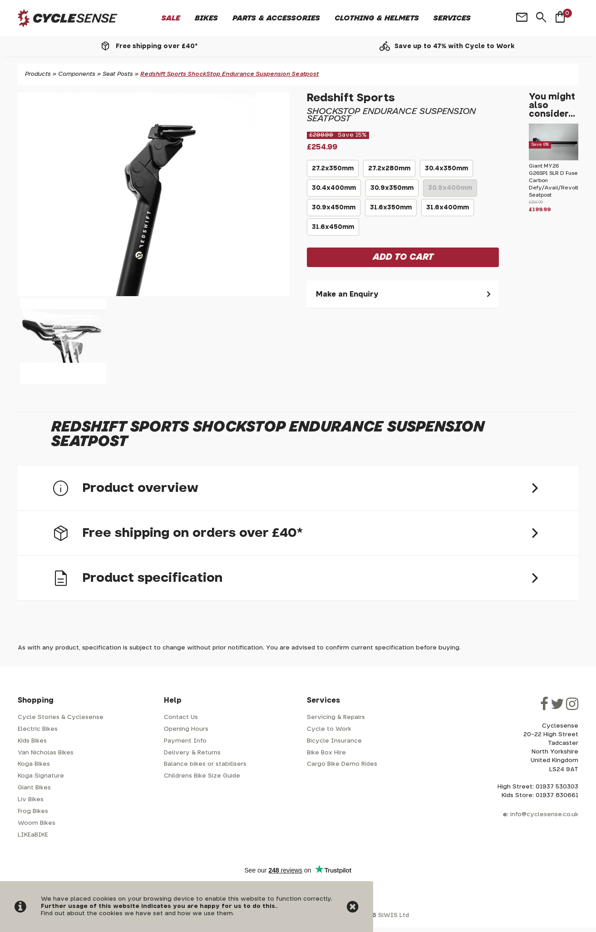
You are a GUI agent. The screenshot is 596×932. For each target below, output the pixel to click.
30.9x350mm (392, 191)
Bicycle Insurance (334, 741)
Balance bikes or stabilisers (205, 764)
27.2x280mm (389, 171)
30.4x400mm (334, 191)
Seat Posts (118, 74)
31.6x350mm (391, 210)
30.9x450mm (333, 210)
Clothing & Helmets (377, 18)
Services (452, 18)
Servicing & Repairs (336, 717)
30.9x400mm (450, 191)
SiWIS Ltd (393, 915)
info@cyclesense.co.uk (544, 815)
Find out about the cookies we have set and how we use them (137, 914)
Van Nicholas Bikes (46, 753)
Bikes (206, 18)
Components (76, 74)
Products (38, 74)
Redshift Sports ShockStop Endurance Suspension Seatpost (229, 74)
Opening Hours (186, 729)
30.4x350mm (446, 171)
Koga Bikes (34, 764)
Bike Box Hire (326, 753)
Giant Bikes (34, 788)
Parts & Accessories (276, 18)
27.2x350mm (333, 171)
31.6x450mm (333, 230)
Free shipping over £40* (156, 46)
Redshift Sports (351, 98)
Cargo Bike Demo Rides (342, 764)
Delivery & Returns (192, 753)
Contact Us (181, 717)
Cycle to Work (329, 729)
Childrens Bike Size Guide (202, 776)
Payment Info (185, 741)
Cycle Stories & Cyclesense (60, 717)
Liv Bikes (31, 800)
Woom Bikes (36, 823)
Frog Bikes (33, 811)
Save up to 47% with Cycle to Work (454, 46)
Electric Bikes (38, 729)
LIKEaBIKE (33, 835)
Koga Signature (41, 776)
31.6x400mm (447, 210)
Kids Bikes (32, 741)
